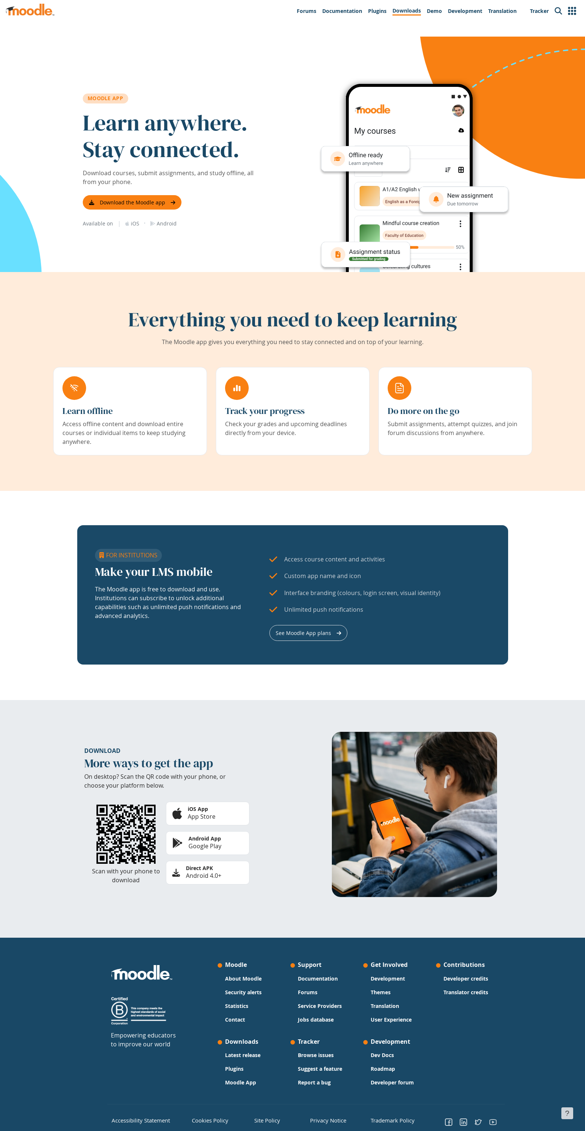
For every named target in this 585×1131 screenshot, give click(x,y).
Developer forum (392, 1082)
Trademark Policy (388, 1119)
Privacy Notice (322, 1119)
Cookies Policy (206, 1119)
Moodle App (240, 1082)
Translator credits (465, 992)
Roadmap (383, 1068)
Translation (385, 1005)
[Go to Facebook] (448, 1121)
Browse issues (316, 1055)
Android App (204, 838)
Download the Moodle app (132, 202)
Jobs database (316, 1019)
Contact (235, 1019)
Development (388, 978)
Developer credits (465, 978)
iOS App (198, 808)
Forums (307, 992)
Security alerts (243, 992)
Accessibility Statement (135, 1119)
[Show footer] (567, 1113)
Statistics (236, 1005)
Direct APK (199, 868)
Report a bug (314, 1082)
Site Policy (264, 1119)
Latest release (243, 1055)
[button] (572, 11)
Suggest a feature (320, 1068)
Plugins (234, 1068)
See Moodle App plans (303, 632)
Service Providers (320, 1005)
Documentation (318, 978)
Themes (381, 992)
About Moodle (243, 978)
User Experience (391, 1019)
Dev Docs (382, 1055)
